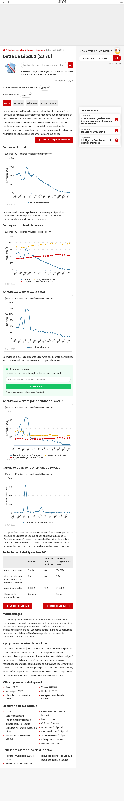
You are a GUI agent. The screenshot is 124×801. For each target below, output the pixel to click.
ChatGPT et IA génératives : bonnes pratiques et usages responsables (96, 120)
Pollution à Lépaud (50, 743)
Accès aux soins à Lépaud (54, 735)
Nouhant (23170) (49, 691)
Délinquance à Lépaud (52, 739)
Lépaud (39, 50)
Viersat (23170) (49, 687)
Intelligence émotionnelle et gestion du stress (96, 140)
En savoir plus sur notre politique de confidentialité (25, 392)
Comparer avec (10, 95)
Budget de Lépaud (17, 606)
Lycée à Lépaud (49, 719)
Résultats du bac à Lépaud (19, 763)
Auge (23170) (12, 687)
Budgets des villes (16, 50)
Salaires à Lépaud (15, 716)
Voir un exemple (115, 63)
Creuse (30, 50)
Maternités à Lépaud (52, 727)
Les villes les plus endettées (56, 140)
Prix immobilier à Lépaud (18, 720)
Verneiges (44, 71)
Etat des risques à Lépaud (54, 731)
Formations (90, 110)
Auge (35, 71)
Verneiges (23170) (15, 691)
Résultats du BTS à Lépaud (54, 760)
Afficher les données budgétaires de (20, 88)
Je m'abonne (35, 386)
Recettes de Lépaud (58, 606)
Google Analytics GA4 (93, 131)
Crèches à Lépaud (50, 723)
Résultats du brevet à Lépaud (56, 756)
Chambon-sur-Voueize (62, 71)
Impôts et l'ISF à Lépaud (18, 724)
